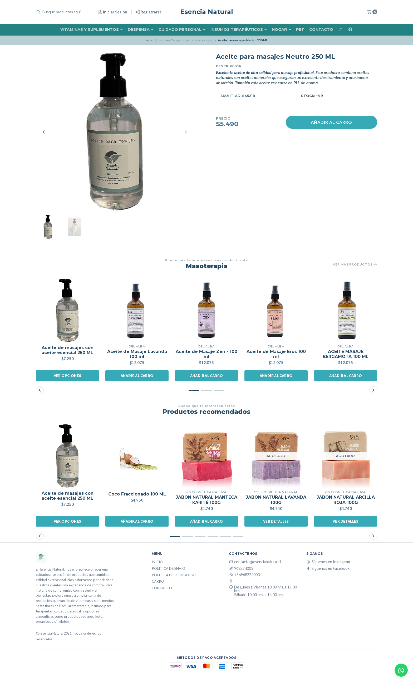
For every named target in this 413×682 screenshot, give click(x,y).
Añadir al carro (331, 122)
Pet (300, 29)
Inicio (149, 40)
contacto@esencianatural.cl (255, 562)
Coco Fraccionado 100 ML (137, 494)
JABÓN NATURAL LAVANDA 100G (276, 500)
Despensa (141, 29)
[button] (194, 390)
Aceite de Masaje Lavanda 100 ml (137, 354)
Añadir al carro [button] (137, 376)
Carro (158, 581)
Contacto (321, 29)
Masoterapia (203, 40)
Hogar (281, 29)
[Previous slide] (44, 132)
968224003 (241, 568)
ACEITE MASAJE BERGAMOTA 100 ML (345, 354)
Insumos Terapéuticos (238, 29)
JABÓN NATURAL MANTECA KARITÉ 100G (206, 500)
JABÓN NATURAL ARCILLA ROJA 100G (346, 500)
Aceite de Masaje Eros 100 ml (276, 354)
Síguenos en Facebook (328, 568)
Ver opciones (67, 376)
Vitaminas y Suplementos (91, 29)
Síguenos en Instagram (328, 562)
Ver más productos (355, 264)
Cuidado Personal (182, 29)
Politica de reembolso (174, 575)
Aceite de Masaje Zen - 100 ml (206, 354)
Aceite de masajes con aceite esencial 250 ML (68, 350)
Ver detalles (276, 521)
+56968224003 (244, 575)
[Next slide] (186, 132)
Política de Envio (168, 569)
